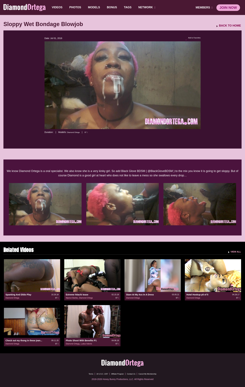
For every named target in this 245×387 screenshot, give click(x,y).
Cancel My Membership (153, 373)
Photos (76, 7)
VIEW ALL (234, 251)
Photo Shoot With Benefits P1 (81, 340)
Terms (83, 373)
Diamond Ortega (75, 132)
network (147, 7)
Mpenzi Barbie (72, 298)
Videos (57, 7)
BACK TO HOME (230, 25)
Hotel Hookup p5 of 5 (197, 294)
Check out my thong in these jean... (23, 340)
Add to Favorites (191, 38)
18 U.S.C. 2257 (97, 373)
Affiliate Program (116, 373)
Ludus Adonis (86, 344)
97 (90, 132)
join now (228, 8)
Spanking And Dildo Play (18, 294)
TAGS (128, 7)
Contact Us (133, 373)
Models (95, 7)
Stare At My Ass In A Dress (140, 294)
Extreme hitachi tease (77, 294)
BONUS (113, 7)
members (204, 7)
